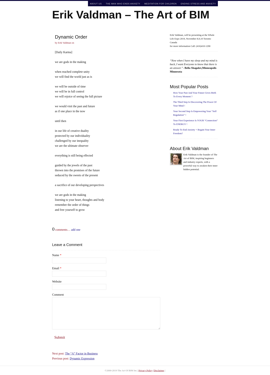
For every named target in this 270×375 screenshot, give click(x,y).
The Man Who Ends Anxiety (123, 4)
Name (56, 255)
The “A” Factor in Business (81, 353)
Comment (58, 294)
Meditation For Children (160, 4)
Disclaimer (159, 370)
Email (56, 268)
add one (75, 229)
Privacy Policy (146, 370)
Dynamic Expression (82, 358)
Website (57, 281)
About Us (96, 4)
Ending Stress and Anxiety (198, 4)
